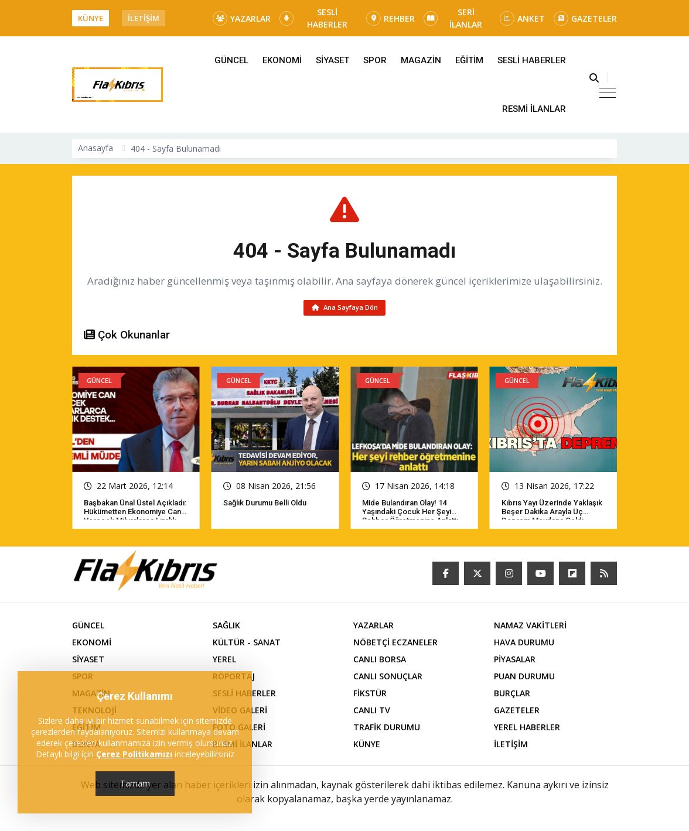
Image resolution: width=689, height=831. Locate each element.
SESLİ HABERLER (313, 18)
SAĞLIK (226, 626)
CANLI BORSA (379, 660)
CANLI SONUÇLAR (387, 677)
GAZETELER (585, 18)
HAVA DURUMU (524, 643)
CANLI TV (371, 711)
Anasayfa (95, 147)
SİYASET (332, 60)
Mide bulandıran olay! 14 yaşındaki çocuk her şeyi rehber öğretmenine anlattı (410, 513)
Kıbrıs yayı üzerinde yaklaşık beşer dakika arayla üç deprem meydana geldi (552, 513)
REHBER (390, 18)
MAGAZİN (421, 60)
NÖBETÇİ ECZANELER (395, 643)
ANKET (522, 18)
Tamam (135, 783)
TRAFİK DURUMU (386, 728)
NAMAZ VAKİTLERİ (530, 626)
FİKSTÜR (370, 694)
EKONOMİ (282, 60)
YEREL (224, 660)
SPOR (375, 60)
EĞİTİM (469, 60)
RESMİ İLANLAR (534, 109)
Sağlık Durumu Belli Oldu (264, 504)
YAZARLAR (242, 18)
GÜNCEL (231, 60)
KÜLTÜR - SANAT (247, 643)
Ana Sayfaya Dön (344, 308)
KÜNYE (90, 18)
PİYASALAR (514, 660)
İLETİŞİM (143, 18)
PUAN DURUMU (524, 677)
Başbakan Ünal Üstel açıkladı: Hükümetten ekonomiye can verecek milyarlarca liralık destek (135, 517)
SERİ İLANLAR (453, 18)
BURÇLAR (512, 694)
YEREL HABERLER (527, 728)
